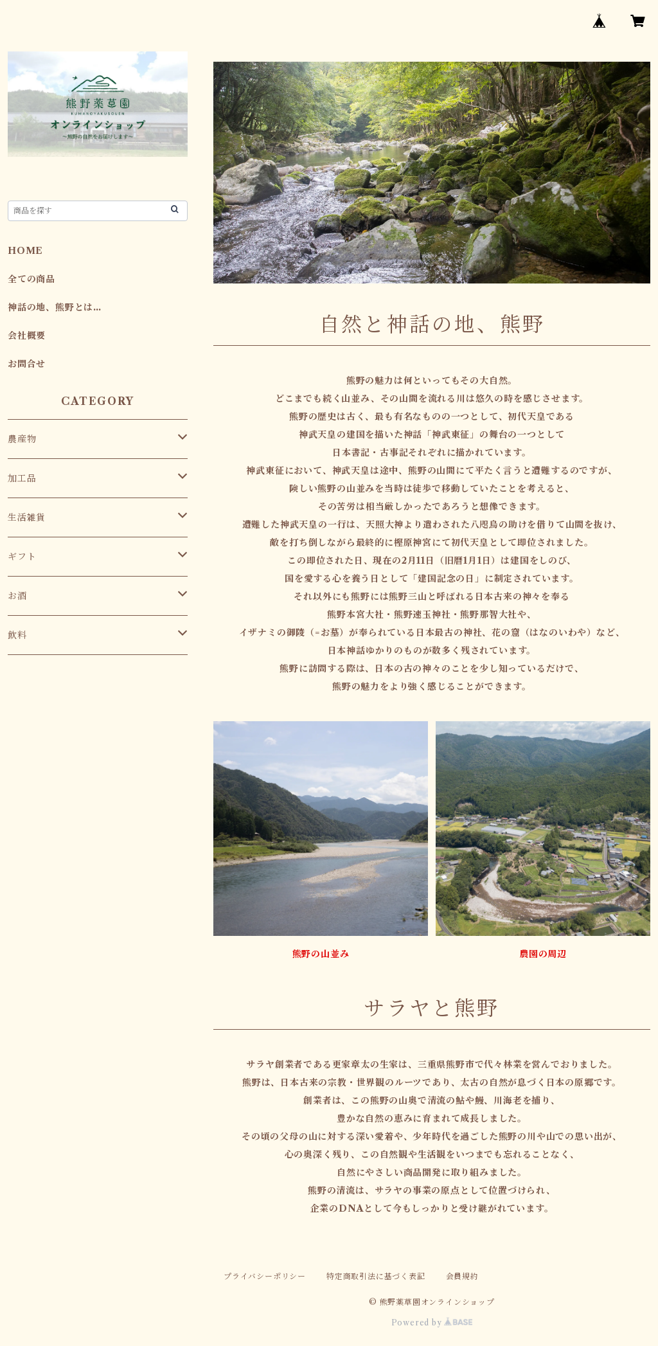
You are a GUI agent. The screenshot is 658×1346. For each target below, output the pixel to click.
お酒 (17, 596)
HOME (25, 250)
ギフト (22, 556)
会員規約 (462, 1276)
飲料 (17, 635)
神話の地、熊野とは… (55, 307)
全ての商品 (31, 279)
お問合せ (27, 364)
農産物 (22, 439)
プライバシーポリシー (265, 1276)
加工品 (22, 478)
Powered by (432, 1322)
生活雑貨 (27, 517)
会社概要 (27, 335)
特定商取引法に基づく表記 (375, 1276)
